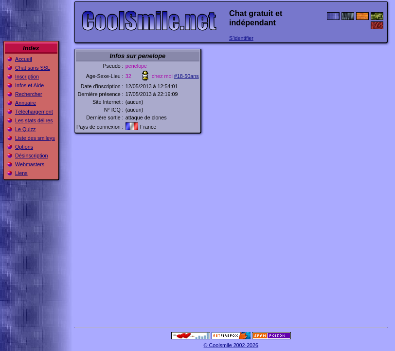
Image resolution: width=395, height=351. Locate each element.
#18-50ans (186, 76)
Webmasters (29, 164)
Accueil (23, 59)
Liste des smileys (35, 138)
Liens (21, 173)
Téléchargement (34, 112)
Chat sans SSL (32, 68)
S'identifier (241, 38)
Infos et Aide (29, 85)
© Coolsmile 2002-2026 (231, 345)
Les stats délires (34, 120)
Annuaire (25, 103)
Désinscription (31, 155)
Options (24, 147)
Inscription (27, 76)
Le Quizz (25, 129)
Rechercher (28, 94)
